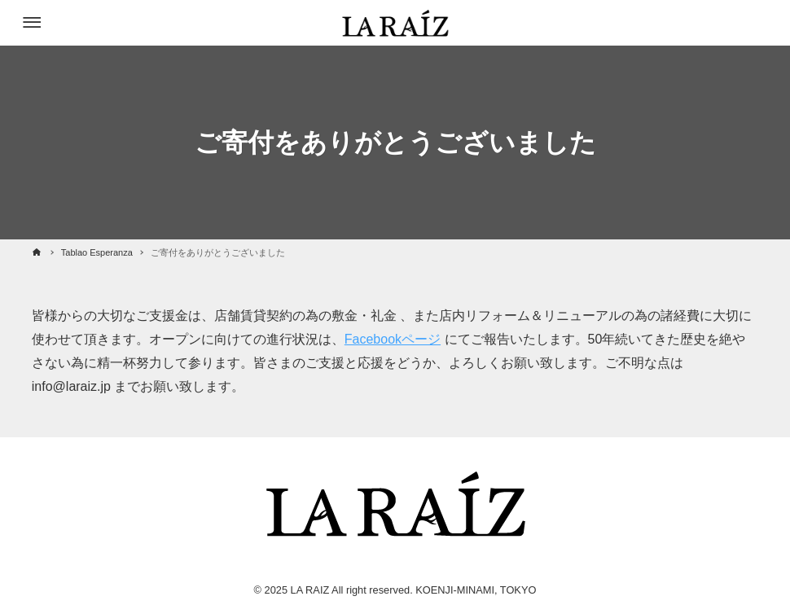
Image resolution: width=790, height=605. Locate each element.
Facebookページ (393, 339)
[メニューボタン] (31, 23)
